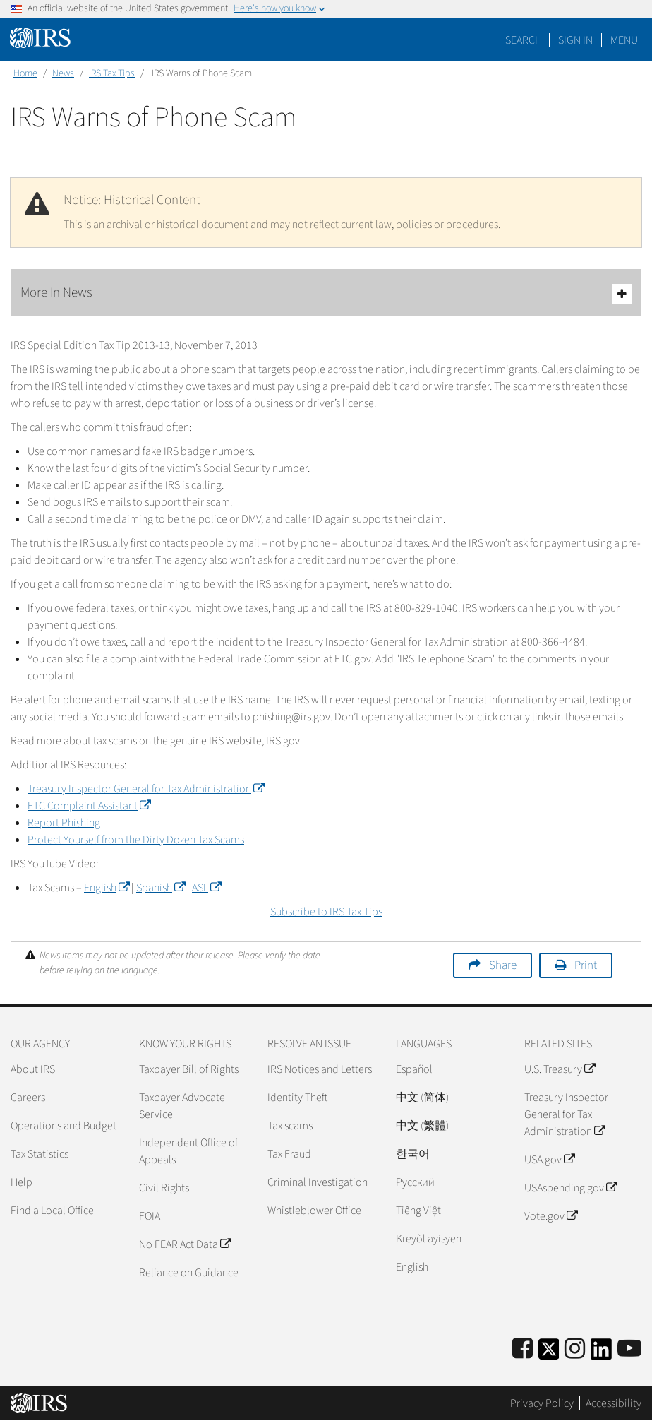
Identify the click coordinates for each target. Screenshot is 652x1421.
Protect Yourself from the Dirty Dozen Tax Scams (136, 840)
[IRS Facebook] (522, 1349)
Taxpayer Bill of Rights (189, 1069)
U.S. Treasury (559, 1069)
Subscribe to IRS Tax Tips (326, 912)
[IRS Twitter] (549, 1353)
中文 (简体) (422, 1097)
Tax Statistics (39, 1154)
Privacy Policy (542, 1403)
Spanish (160, 888)
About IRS (33, 1069)
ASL (206, 888)
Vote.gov (550, 1216)
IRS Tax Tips (112, 73)
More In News (326, 293)
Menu (624, 40)
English (106, 888)
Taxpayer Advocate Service (182, 1106)
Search (523, 40)
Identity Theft (297, 1097)
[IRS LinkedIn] (601, 1353)
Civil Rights (164, 1188)
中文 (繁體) (422, 1126)
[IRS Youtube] (629, 1349)
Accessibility (613, 1403)
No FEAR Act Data (185, 1244)
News (63, 73)
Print (585, 965)
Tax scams (290, 1126)
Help (21, 1182)
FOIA (149, 1216)
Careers (28, 1097)
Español (414, 1069)
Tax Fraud (289, 1154)
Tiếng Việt (418, 1210)
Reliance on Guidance (189, 1272)
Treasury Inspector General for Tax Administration (146, 789)
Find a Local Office (52, 1210)
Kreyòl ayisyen (428, 1239)
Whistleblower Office (314, 1210)
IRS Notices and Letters (319, 1069)
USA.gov (549, 1159)
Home (25, 73)
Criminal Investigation (317, 1182)
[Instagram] (575, 1349)
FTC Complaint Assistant (89, 806)
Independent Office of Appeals (188, 1151)
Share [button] (503, 965)
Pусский (415, 1182)
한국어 (413, 1154)
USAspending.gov (570, 1188)
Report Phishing (64, 823)
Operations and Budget (63, 1126)
